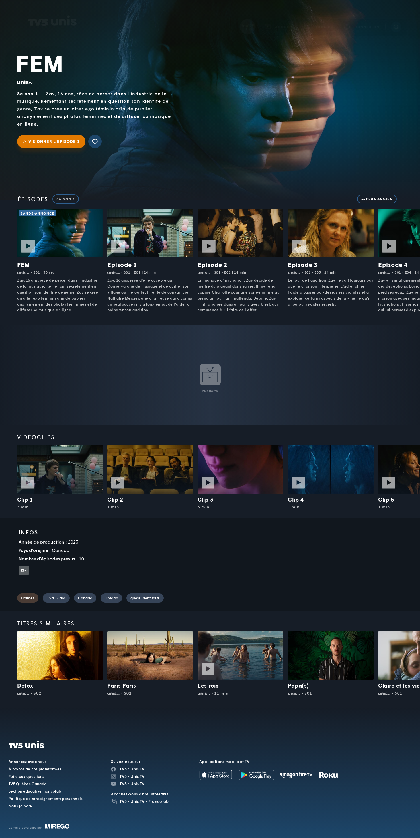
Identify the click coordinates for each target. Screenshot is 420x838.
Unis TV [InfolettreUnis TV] (137, 801)
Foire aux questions (26, 776)
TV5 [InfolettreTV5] (123, 801)
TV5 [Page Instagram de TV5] (123, 776)
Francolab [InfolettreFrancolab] (158, 801)
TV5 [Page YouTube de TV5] (123, 783)
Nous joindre (20, 806)
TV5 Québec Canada (27, 784)
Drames (27, 598)
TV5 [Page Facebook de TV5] (123, 768)
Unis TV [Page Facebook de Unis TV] (137, 768)
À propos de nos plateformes (35, 769)
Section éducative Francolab (35, 791)
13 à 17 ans (56, 598)
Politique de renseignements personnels (46, 798)
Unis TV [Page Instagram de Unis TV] (137, 776)
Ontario (111, 598)
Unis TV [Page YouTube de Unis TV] (137, 783)
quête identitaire (145, 598)
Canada (85, 598)
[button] (319, 19)
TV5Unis (52, 12)
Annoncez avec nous (27, 761)
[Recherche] (396, 19)
